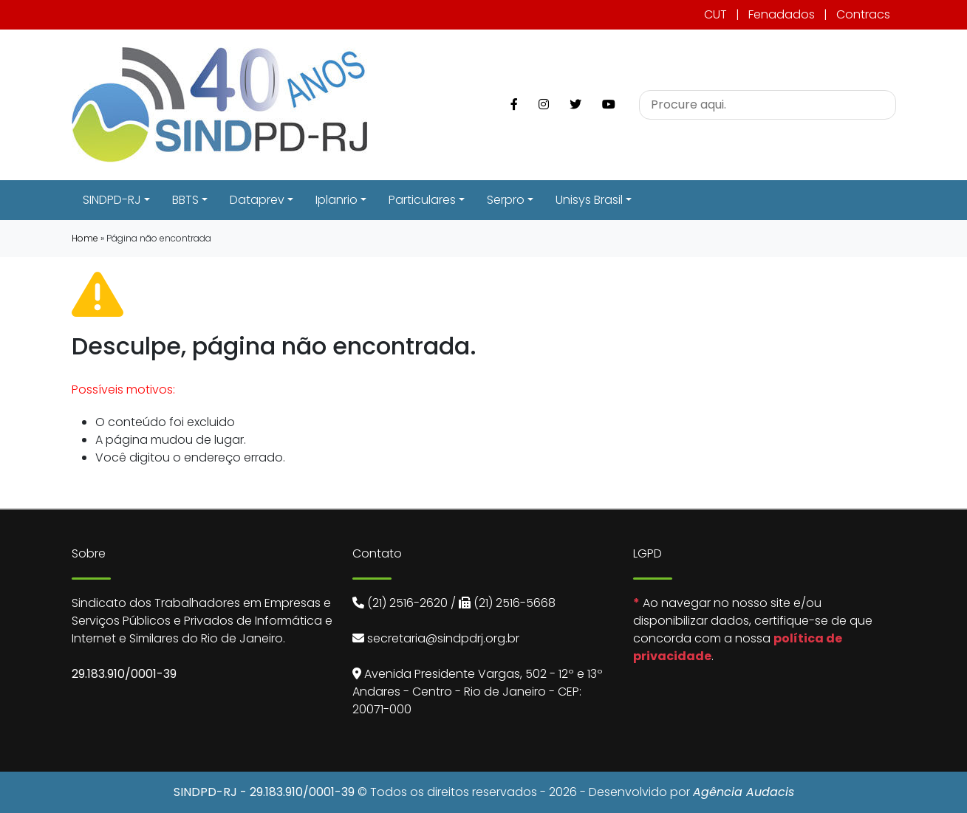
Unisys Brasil (589, 199)
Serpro (505, 199)
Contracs (863, 14)
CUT (715, 14)
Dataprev (257, 199)
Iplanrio (336, 199)
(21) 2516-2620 (407, 602)
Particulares (422, 199)
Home (85, 238)
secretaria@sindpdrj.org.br (443, 638)
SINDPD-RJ (112, 199)
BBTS (185, 199)
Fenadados (781, 14)
